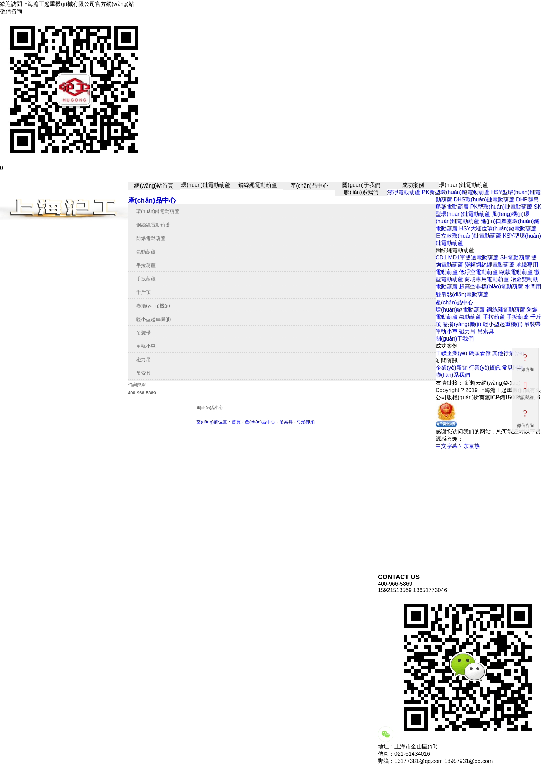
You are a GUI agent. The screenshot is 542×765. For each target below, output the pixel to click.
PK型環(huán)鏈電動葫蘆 (501, 207)
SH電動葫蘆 (515, 257)
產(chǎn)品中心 (309, 186)
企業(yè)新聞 (451, 368)
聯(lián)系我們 (361, 192)
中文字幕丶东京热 (458, 446)
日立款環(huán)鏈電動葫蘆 (468, 236)
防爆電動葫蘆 (150, 238)
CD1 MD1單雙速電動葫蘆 (467, 257)
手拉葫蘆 (146, 265)
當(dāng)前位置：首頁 (218, 421)
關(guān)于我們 (361, 185)
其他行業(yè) (508, 353)
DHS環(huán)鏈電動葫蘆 (484, 199)
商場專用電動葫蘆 (487, 279)
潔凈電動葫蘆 (403, 192)
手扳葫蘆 (146, 278)
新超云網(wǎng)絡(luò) (492, 383)
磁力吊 (143, 359)
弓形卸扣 (306, 421)
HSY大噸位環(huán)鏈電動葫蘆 (497, 228)
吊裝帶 (143, 332)
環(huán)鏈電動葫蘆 (205, 185)
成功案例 (413, 185)
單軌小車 (146, 346)
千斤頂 (143, 292)
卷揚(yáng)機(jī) (153, 305)
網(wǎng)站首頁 (153, 186)
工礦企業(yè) (451, 353)
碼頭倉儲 (480, 353)
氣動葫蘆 (146, 252)
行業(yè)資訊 (485, 368)
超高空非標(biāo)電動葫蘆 (491, 286)
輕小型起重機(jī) (153, 319)
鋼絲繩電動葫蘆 (257, 185)
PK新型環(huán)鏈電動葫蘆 (455, 192)
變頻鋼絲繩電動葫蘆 (489, 265)
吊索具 (143, 373)
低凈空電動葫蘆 (478, 272)
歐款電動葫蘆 (516, 272)
